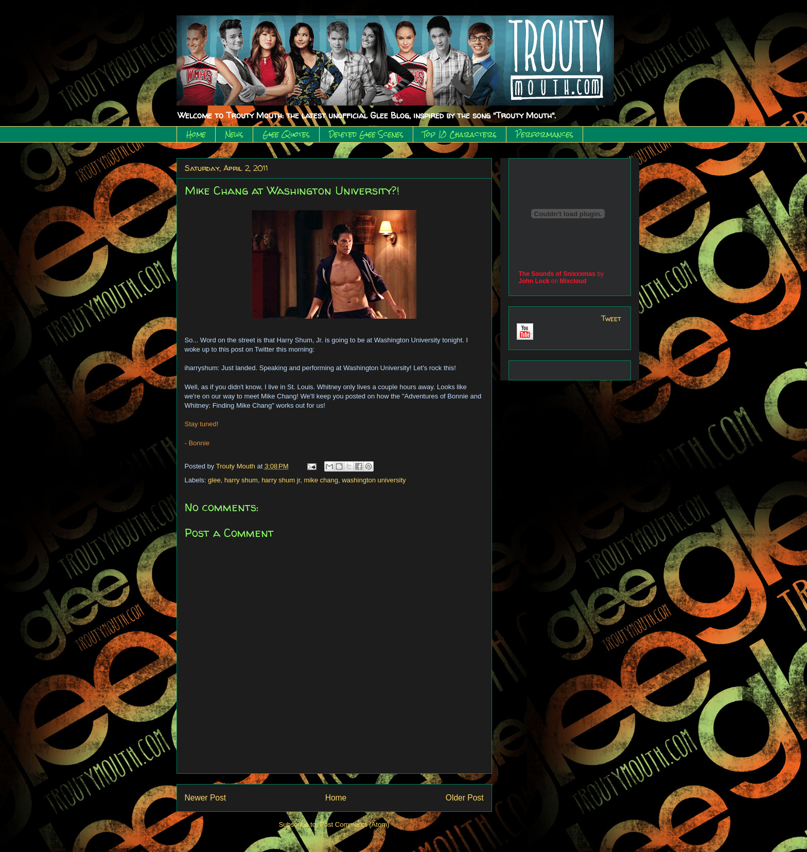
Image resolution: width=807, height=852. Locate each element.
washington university (374, 480)
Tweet (611, 318)
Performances (544, 134)
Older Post (465, 797)
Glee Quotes (286, 134)
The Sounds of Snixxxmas (557, 273)
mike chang (321, 480)
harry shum (241, 480)
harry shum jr (280, 480)
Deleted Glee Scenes (366, 134)
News (234, 134)
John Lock (534, 281)
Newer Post (205, 797)
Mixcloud (573, 281)
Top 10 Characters (460, 134)
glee (214, 480)
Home (196, 134)
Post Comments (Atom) (354, 824)
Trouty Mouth (236, 466)
